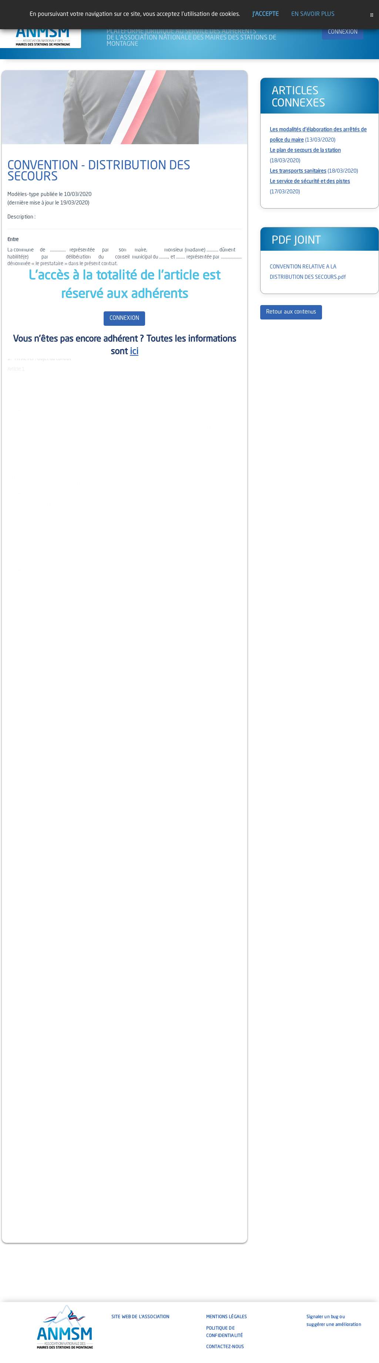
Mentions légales (226, 1317)
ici (134, 352)
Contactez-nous (225, 1347)
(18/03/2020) (314, 171)
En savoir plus (313, 14)
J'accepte (265, 14)
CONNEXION (343, 32)
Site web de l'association (140, 1317)
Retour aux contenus (291, 312)
